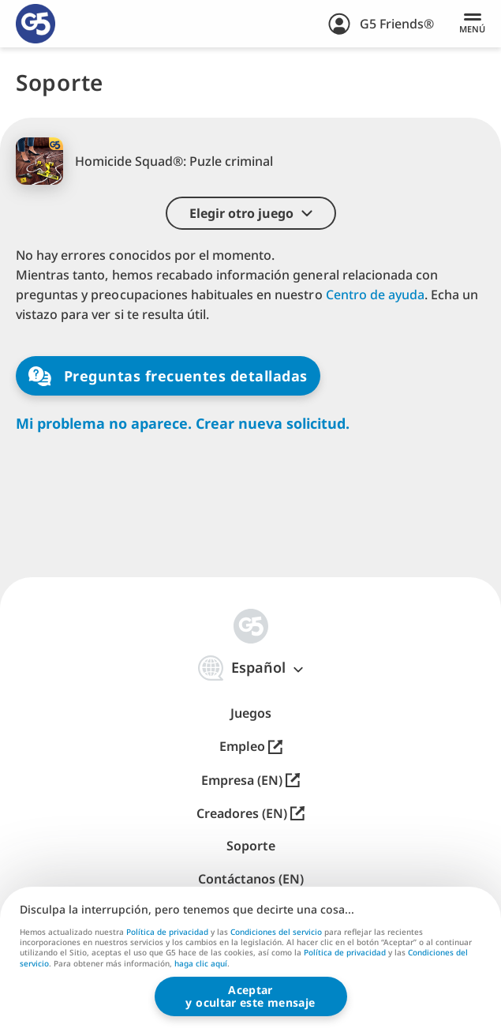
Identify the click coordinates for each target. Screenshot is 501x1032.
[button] (251, 213)
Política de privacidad (167, 931)
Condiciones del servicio (276, 931)
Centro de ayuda (375, 294)
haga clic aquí (200, 964)
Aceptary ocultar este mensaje (250, 996)
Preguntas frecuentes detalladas (168, 376)
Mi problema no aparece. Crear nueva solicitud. (183, 423)
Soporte (250, 846)
